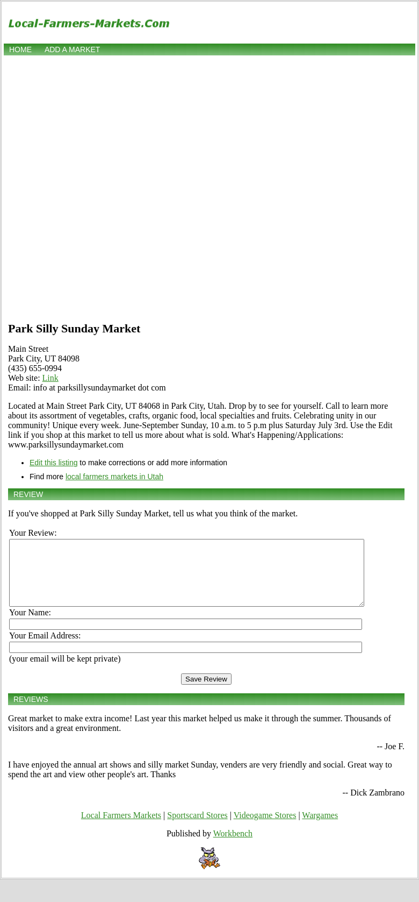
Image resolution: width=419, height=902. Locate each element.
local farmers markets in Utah (114, 476)
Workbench (232, 846)
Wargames (320, 828)
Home (20, 49)
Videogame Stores (265, 828)
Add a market (72, 49)
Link (50, 377)
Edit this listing (53, 462)
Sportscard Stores (197, 828)
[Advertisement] (124, 187)
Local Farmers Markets (121, 828)
